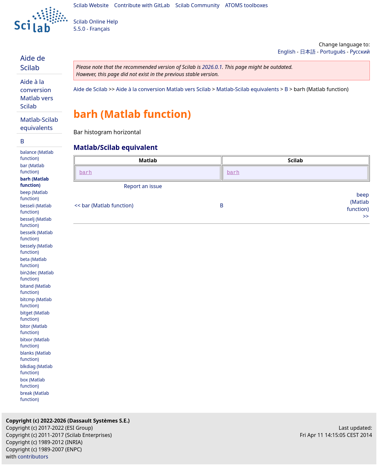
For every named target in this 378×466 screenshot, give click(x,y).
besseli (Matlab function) (36, 208)
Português (332, 51)
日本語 (308, 51)
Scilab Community (197, 5)
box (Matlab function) (32, 383)
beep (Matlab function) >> (358, 205)
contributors (33, 456)
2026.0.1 (212, 67)
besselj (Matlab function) (36, 222)
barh (85, 173)
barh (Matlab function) (34, 182)
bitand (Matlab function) (35, 289)
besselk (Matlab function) (36, 235)
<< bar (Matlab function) (103, 205)
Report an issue (143, 186)
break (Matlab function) (34, 396)
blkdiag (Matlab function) (36, 369)
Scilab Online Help (95, 21)
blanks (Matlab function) (35, 356)
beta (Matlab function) (33, 262)
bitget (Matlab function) (35, 316)
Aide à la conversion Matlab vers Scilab (36, 93)
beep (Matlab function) (34, 195)
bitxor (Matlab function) (35, 342)
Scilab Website (91, 5)
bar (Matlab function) (32, 168)
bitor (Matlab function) (33, 329)
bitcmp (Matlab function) (36, 302)
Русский (360, 51)
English (286, 51)
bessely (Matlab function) (36, 249)
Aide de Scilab (32, 62)
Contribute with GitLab (142, 5)
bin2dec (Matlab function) (37, 275)
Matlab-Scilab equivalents (39, 123)
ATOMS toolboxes (246, 5)
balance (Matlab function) (37, 155)
